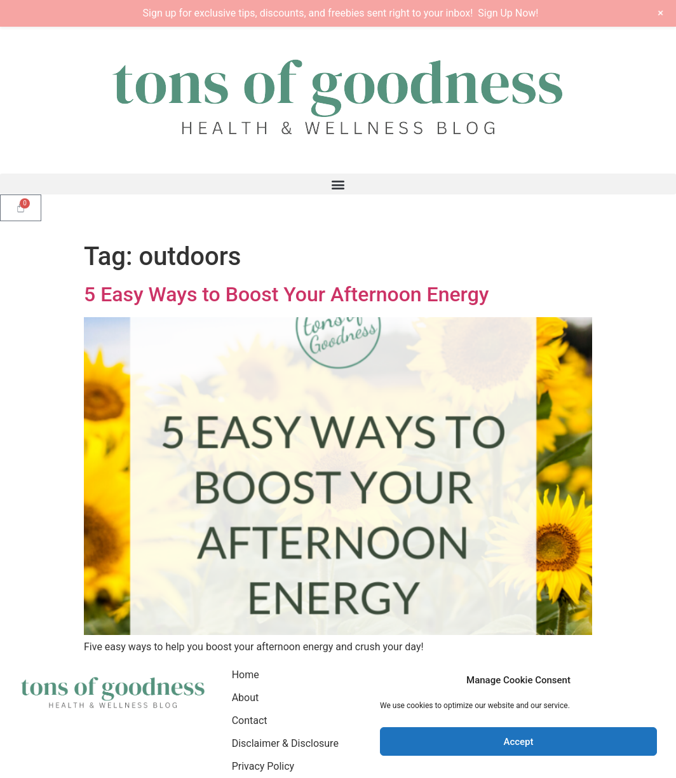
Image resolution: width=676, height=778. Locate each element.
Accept (518, 741)
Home (245, 675)
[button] (338, 184)
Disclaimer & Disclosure (285, 743)
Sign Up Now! (508, 13)
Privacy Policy (263, 766)
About (245, 698)
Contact (249, 720)
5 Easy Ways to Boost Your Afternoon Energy (286, 294)
